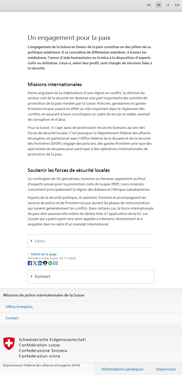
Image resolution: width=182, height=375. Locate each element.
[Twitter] (35, 263)
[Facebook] (30, 263)
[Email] (55, 263)
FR (158, 5)
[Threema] (45, 263)
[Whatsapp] (50, 263)
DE (149, 5)
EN (177, 5)
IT (167, 5)
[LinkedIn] (40, 263)
